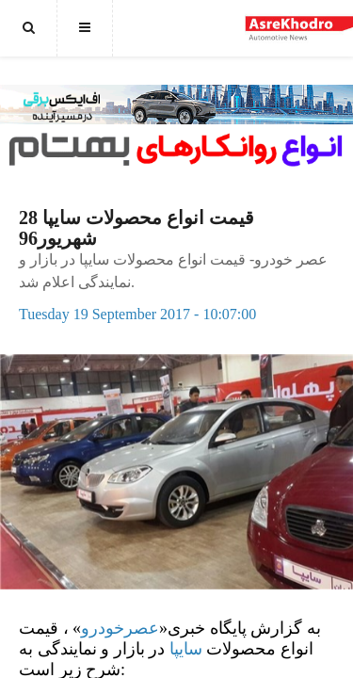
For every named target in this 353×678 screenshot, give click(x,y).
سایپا (185, 648)
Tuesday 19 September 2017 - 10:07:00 (137, 314)
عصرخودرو (120, 628)
